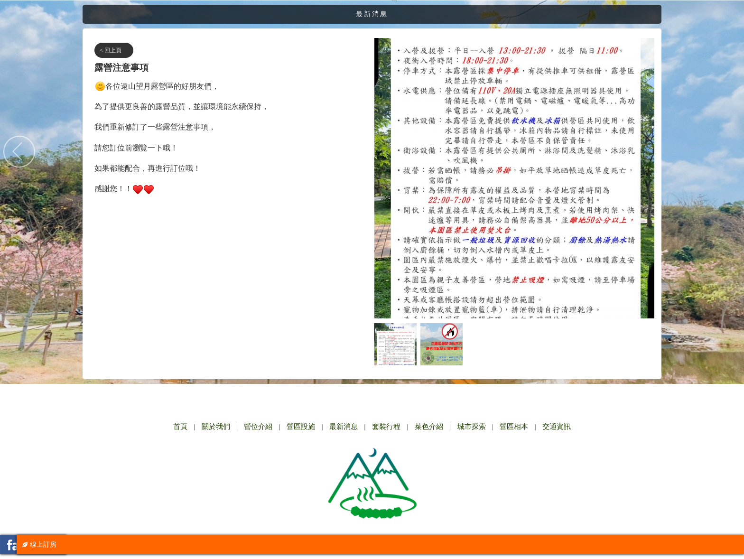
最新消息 (343, 426)
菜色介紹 (429, 426)
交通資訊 (556, 426)
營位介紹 (258, 426)
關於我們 (216, 426)
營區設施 (301, 426)
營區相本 (514, 426)
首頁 (180, 426)
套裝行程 (386, 426)
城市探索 (471, 426)
